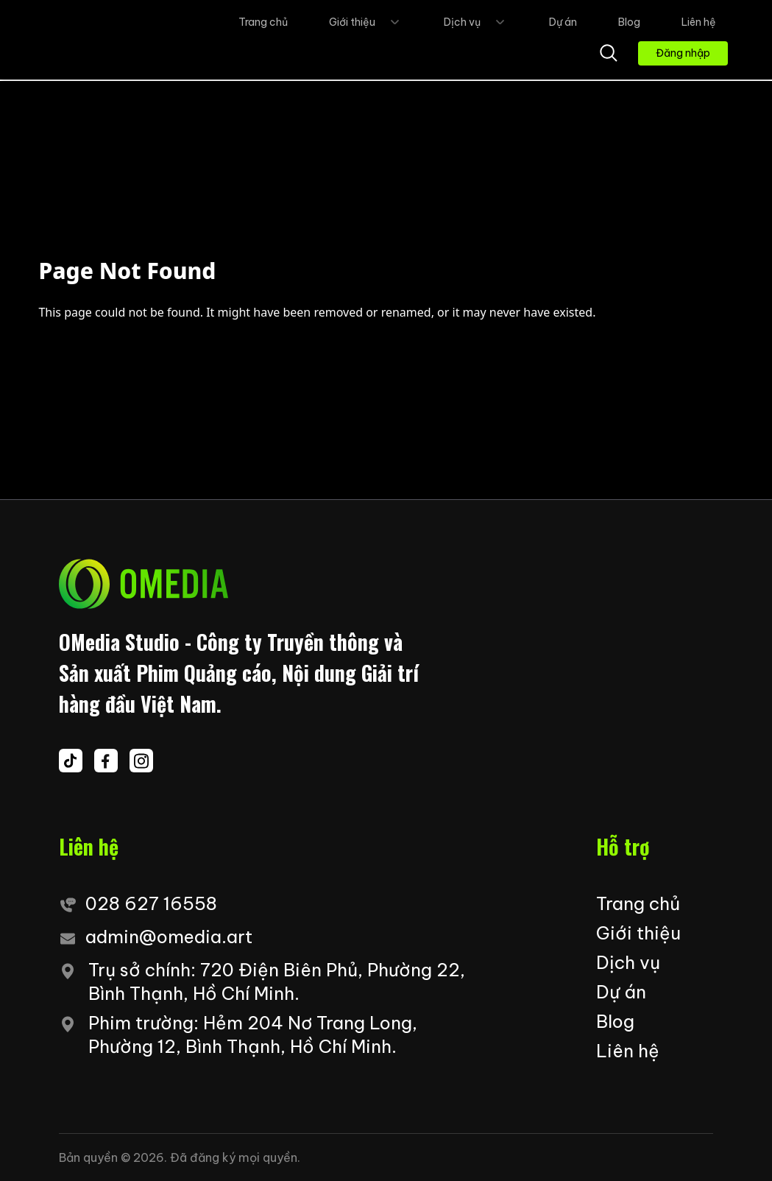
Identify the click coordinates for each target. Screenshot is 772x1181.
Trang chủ (263, 22)
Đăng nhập (683, 53)
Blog (629, 22)
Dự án (563, 22)
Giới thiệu (366, 22)
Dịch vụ (476, 22)
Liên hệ (698, 22)
